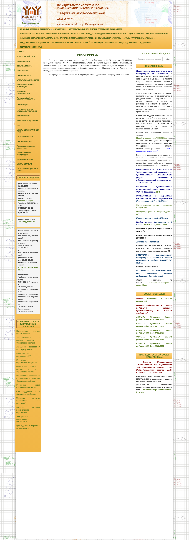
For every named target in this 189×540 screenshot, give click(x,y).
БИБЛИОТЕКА (22, 71)
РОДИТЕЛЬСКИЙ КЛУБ (26, 56)
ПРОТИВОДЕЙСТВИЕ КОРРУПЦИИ (25, 86)
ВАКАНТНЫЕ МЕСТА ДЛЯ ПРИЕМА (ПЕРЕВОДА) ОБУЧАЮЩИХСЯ (85, 38)
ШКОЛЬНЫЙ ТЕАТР (24, 164)
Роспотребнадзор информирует (24, 153)
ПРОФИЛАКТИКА (23, 116)
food (19, 125)
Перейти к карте (25, 201)
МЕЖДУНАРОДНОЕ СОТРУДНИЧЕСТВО (35, 42)
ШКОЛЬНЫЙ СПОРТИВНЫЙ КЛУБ (28, 131)
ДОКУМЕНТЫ (46, 29)
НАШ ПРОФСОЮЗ (24, 75)
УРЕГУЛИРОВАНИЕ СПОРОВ (28, 80)
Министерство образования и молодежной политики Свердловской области (28, 378)
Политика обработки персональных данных (26, 99)
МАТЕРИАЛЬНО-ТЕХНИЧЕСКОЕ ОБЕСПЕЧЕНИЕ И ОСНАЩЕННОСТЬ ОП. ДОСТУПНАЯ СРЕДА (56, 34)
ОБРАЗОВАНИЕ (60, 29)
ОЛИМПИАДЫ (22, 105)
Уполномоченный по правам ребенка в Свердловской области (28, 340)
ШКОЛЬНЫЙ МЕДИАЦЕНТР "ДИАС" (27, 170)
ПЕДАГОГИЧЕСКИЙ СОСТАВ (31, 47)
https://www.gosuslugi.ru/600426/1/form (152, 138)
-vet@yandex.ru (28, 222)
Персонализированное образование (26, 147)
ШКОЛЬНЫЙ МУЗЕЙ (25, 137)
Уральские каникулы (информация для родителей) (28, 400)
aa (20, 222)
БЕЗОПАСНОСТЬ (23, 61)
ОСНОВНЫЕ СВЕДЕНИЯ (29, 29)
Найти (167, 59)
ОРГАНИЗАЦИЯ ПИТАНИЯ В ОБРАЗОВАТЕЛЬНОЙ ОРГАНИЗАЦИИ (77, 42)
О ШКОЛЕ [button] (21, 52)
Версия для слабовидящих (157, 53)
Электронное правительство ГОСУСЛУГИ (22, 419)
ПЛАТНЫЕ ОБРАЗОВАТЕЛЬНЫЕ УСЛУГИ (152, 34)
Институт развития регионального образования (28, 410)
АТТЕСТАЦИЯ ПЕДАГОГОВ (27, 121)
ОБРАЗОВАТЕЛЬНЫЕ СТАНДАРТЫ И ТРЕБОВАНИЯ (89, 29)
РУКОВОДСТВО (116, 29)
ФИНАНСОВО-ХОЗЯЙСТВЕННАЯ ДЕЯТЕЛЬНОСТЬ (39, 38)
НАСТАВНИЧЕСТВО (24, 141)
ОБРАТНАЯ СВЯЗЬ (24, 66)
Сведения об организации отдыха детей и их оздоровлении (127, 42)
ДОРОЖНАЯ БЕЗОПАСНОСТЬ (23, 92)
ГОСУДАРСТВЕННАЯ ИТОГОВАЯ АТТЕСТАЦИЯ (27, 110)
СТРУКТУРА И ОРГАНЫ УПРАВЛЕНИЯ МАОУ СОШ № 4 (133, 38)
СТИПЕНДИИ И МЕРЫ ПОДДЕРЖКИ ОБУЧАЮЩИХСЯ (114, 34)
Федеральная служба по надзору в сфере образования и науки (28, 369)
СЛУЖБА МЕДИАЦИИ (25, 159)
